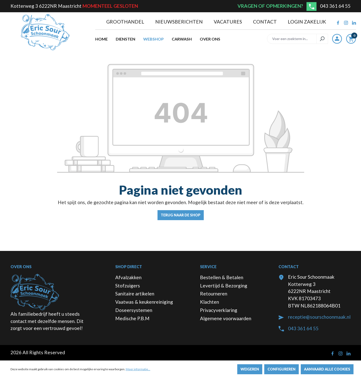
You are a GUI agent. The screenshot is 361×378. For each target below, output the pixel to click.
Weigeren (249, 369)
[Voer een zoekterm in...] (291, 39)
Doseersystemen (133, 310)
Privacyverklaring (218, 310)
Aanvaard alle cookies (327, 369)
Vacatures (228, 22)
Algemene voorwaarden (225, 318)
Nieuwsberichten (179, 22)
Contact (265, 22)
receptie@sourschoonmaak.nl (319, 317)
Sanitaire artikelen (134, 293)
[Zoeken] (322, 39)
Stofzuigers (127, 285)
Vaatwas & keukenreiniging (144, 302)
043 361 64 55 (335, 6)
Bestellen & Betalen (221, 277)
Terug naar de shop (180, 215)
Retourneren (213, 293)
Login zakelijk (307, 22)
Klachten (209, 302)
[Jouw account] (337, 39)
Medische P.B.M (132, 318)
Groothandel (125, 22)
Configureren (282, 369)
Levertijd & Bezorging (223, 285)
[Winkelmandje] (351, 40)
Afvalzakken (128, 277)
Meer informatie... (138, 369)
